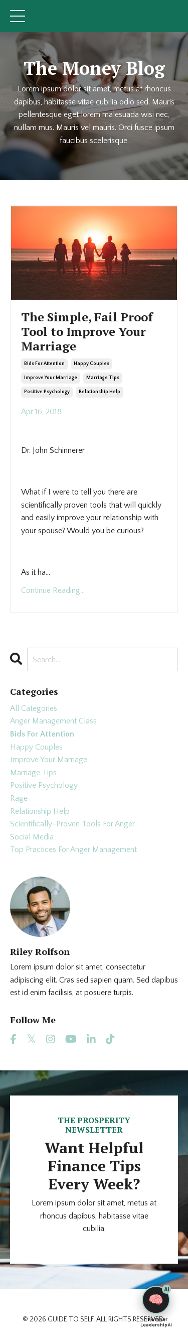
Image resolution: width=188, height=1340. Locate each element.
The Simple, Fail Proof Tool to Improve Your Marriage (87, 331)
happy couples (91, 364)
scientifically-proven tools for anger (72, 823)
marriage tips (102, 378)
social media (32, 836)
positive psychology (47, 392)
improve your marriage (50, 378)
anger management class (53, 720)
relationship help (99, 392)
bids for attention (44, 364)
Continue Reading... (53, 590)
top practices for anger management (73, 849)
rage (19, 798)
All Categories (33, 708)
